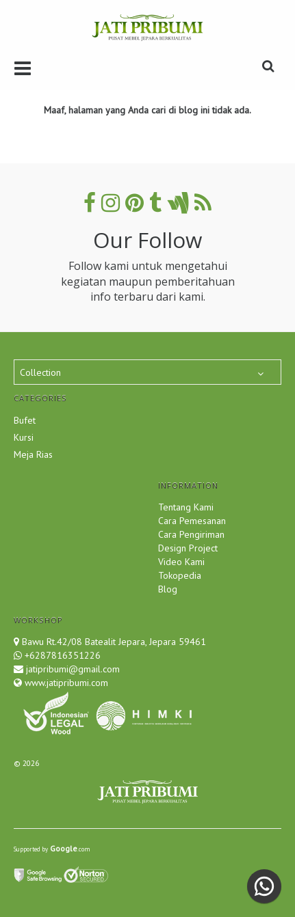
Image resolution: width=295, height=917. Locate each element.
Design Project (188, 548)
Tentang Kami (186, 507)
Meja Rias (33, 454)
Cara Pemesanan (192, 521)
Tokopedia (179, 575)
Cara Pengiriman (191, 534)
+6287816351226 (63, 655)
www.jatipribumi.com (65, 682)
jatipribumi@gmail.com (71, 669)
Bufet (25, 420)
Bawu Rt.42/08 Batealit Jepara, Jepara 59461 (114, 641)
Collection (40, 372)
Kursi (24, 437)
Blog (167, 589)
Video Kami (181, 562)
